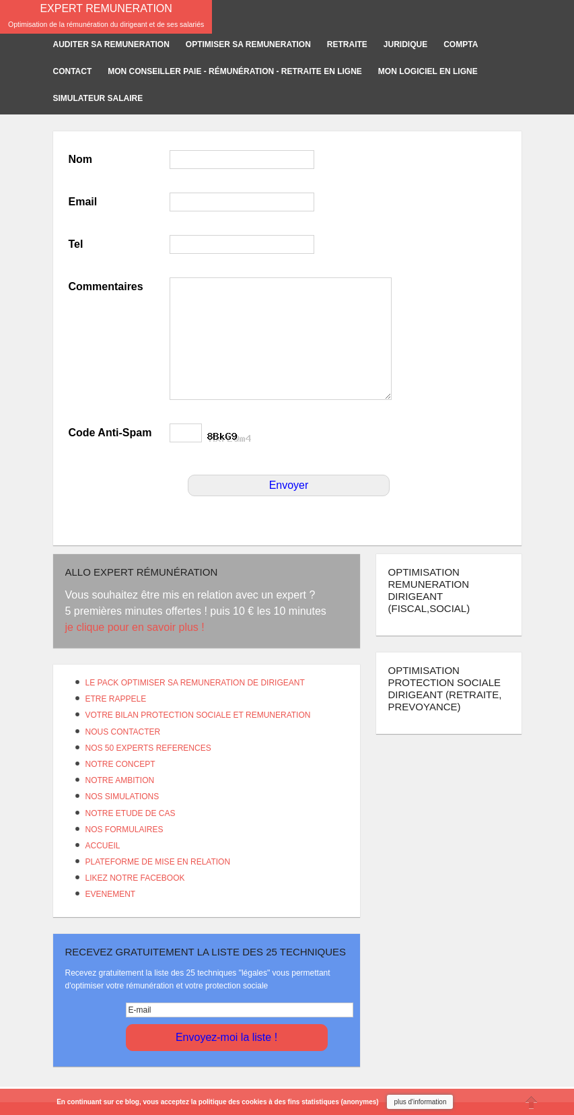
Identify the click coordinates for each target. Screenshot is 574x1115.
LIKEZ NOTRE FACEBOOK (135, 878)
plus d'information (420, 1102)
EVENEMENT (110, 894)
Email (83, 202)
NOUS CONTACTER (123, 732)
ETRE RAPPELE (116, 699)
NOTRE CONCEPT (120, 764)
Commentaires (106, 286)
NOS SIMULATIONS (122, 796)
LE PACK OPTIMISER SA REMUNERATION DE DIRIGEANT (195, 682)
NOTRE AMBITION (120, 780)
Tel (76, 244)
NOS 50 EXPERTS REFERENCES (148, 748)
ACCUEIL (102, 845)
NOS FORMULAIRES (124, 829)
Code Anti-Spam (110, 433)
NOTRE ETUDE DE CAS (130, 813)
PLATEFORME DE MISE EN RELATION (158, 862)
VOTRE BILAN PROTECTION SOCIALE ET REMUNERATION (198, 715)
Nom (81, 159)
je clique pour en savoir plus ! (136, 627)
